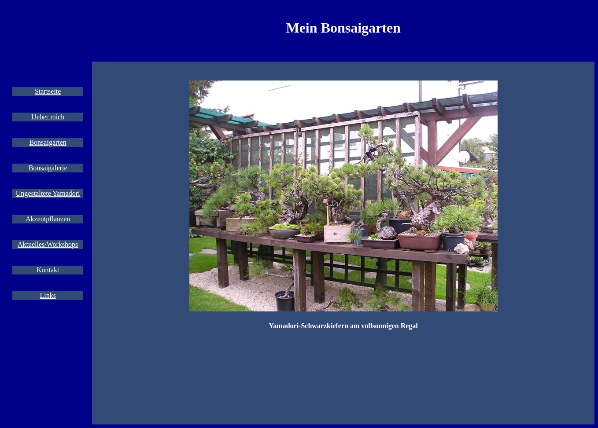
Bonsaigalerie (48, 168)
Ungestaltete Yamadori (48, 193)
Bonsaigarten (47, 142)
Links (47, 295)
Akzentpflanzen (48, 219)
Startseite (48, 91)
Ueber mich (47, 117)
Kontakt (48, 270)
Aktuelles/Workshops (48, 244)
